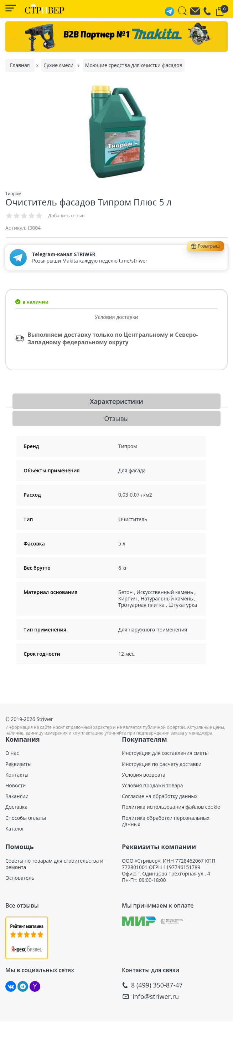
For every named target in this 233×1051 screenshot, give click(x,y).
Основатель (19, 878)
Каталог (14, 829)
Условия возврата (143, 775)
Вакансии (17, 796)
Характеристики (116, 401)
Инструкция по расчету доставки (162, 764)
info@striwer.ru (156, 996)
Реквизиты (18, 764)
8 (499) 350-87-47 (157, 985)
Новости (15, 785)
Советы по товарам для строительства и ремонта (54, 864)
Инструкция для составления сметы (165, 753)
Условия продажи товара (152, 785)
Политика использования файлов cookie (171, 807)
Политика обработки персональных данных (165, 821)
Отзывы (116, 418)
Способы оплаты (25, 818)
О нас (12, 753)
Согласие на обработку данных (159, 796)
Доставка (16, 807)
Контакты (17, 775)
